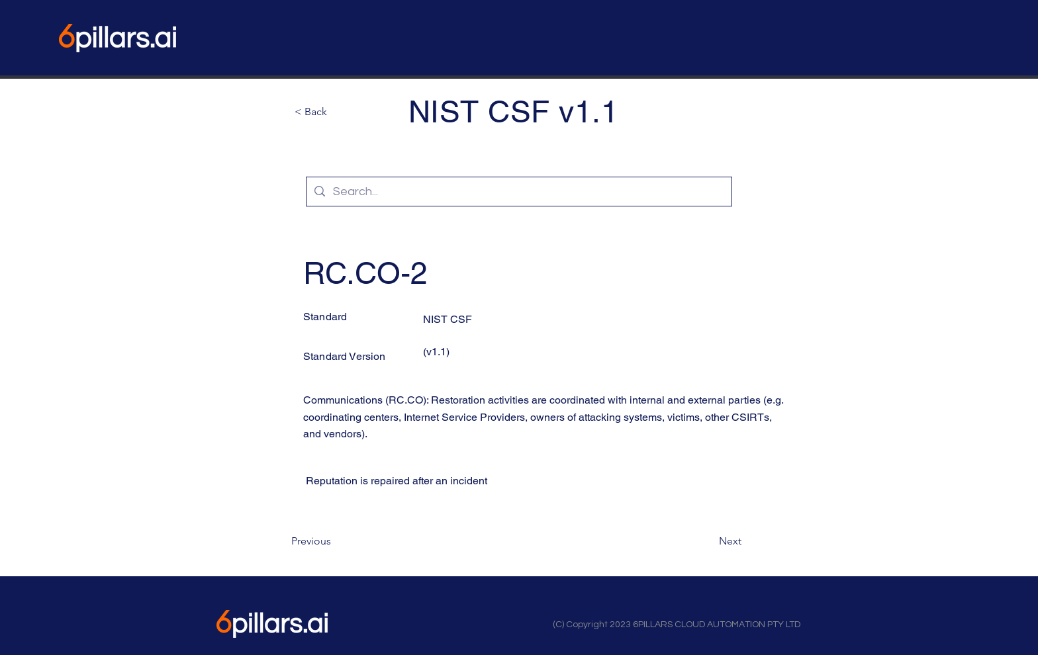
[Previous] (335, 541)
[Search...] (518, 191)
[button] (338, 112)
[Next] (708, 541)
